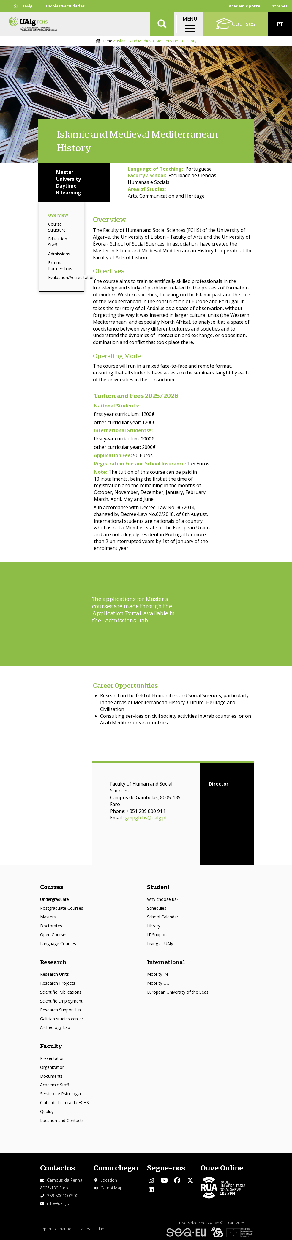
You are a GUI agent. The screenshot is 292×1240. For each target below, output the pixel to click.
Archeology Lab (55, 1027)
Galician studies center (61, 1019)
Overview (58, 215)
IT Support (157, 934)
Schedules (156, 908)
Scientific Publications (60, 992)
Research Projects (57, 983)
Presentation (52, 1058)
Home (107, 40)
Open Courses (53, 934)
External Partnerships (60, 265)
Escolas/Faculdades (65, 6)
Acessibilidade (94, 1228)
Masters (48, 917)
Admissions (59, 254)
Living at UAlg (160, 943)
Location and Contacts (62, 1120)
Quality (46, 1111)
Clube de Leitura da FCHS (64, 1102)
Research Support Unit (61, 1010)
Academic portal (245, 6)
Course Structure (57, 227)
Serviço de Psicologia (60, 1093)
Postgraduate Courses (61, 908)
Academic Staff (54, 1085)
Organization (52, 1067)
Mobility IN (157, 974)
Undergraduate (54, 899)
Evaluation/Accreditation (71, 277)
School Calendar (162, 917)
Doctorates (51, 926)
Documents (51, 1076)
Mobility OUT (159, 983)
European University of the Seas (178, 992)
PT (280, 24)
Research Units (54, 974)
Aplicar (162, 24)
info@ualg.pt (59, 1203)
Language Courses (58, 943)
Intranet (279, 6)
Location (108, 1180)
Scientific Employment (61, 1001)
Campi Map (111, 1188)
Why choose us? (162, 899)
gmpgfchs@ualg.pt (146, 817)
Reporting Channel (55, 1228)
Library (153, 926)
